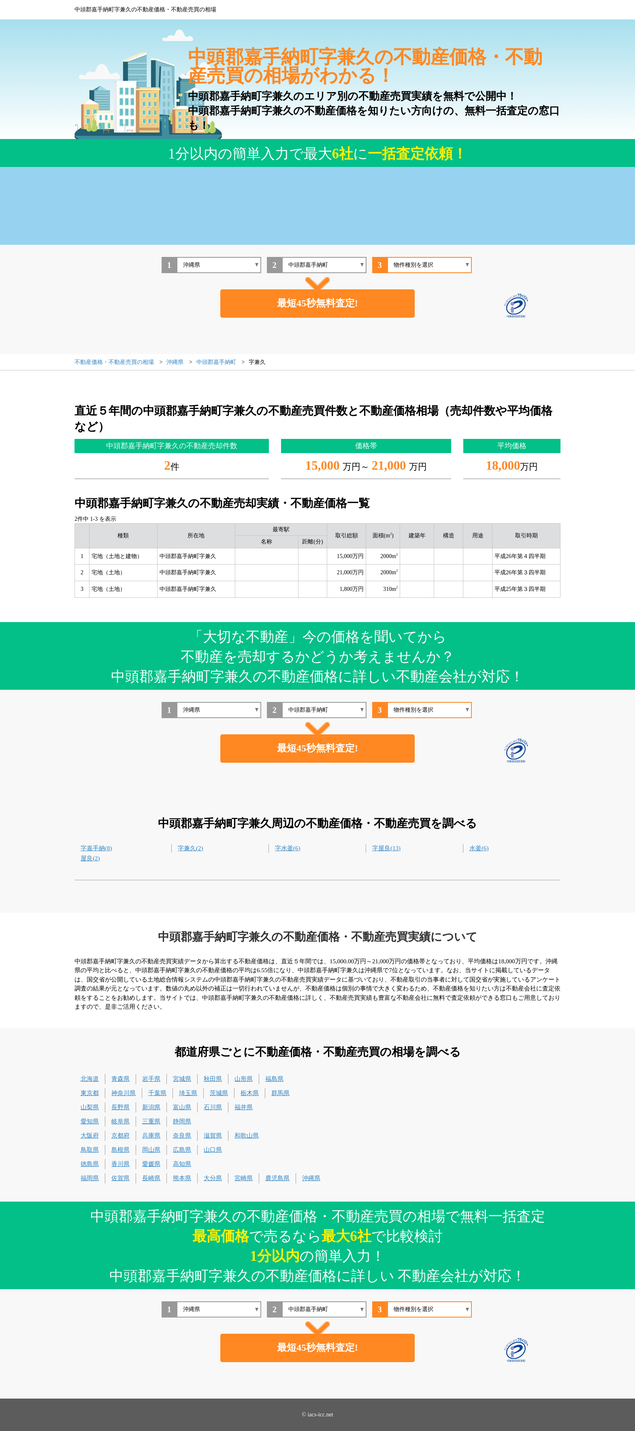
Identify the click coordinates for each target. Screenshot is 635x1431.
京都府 (120, 1135)
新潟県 (151, 1107)
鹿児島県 (277, 1178)
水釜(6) (479, 848)
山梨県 (90, 1107)
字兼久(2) (190, 848)
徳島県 (90, 1164)
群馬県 (280, 1093)
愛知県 (90, 1121)
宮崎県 (243, 1178)
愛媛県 (151, 1164)
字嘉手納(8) (96, 848)
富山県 (182, 1107)
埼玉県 (188, 1093)
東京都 (90, 1093)
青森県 (120, 1079)
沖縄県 (311, 1178)
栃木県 (250, 1093)
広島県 (182, 1150)
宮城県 (182, 1079)
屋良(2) (90, 858)
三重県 (151, 1121)
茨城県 (219, 1093)
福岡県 (90, 1178)
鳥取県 (90, 1150)
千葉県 (157, 1093)
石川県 (213, 1107)
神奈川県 (123, 1093)
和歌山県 (246, 1135)
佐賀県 (120, 1178)
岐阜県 (120, 1121)
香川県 (120, 1164)
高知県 (182, 1164)
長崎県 (151, 1178)
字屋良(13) (386, 848)
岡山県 (151, 1150)
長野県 (120, 1107)
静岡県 (182, 1121)
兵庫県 (151, 1135)
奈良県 (182, 1135)
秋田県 (213, 1079)
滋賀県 (213, 1135)
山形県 (243, 1079)
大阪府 (90, 1135)
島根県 (120, 1150)
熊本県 (182, 1178)
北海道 (90, 1079)
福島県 (274, 1079)
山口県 (213, 1150)
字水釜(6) (287, 848)
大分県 (213, 1178)
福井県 (243, 1107)
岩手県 (151, 1079)
